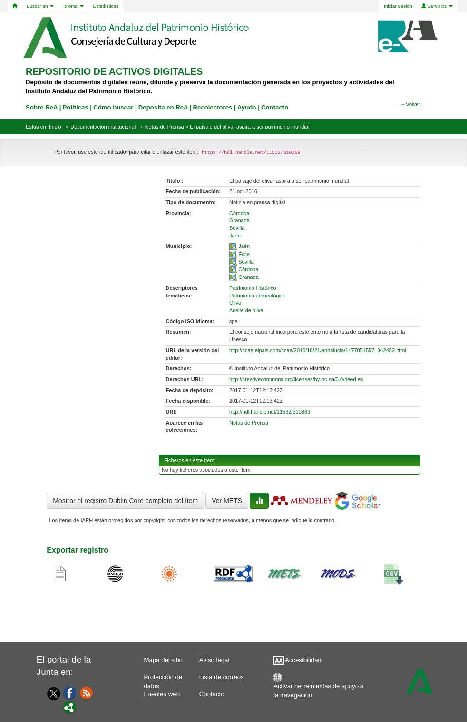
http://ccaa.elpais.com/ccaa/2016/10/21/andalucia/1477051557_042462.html (317, 350)
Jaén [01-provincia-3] (235, 235)
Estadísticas (105, 6)
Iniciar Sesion (398, 6)
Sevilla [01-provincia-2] (236, 228)
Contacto (211, 694)
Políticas (75, 107)
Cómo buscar (113, 107)
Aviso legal (214, 659)
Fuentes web (162, 694)
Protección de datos (163, 679)
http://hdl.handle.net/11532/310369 (269, 412)
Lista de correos (221, 677)
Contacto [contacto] (274, 107)
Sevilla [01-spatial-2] (245, 262)
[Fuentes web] (86, 692)
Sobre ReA (42, 107)
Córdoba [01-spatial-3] (248, 269)
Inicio (55, 126)
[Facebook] (70, 692)
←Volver (410, 104)
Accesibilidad (303, 659)
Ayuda (246, 107)
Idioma (73, 6)
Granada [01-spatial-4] (248, 277)
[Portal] (70, 707)
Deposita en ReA (163, 107)
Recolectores (213, 107)
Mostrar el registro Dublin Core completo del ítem (125, 500)
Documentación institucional (103, 126)
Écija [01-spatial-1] (244, 254)
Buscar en (40, 6)
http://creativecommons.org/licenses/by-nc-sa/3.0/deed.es (296, 379)
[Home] (15, 6)
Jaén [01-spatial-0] (244, 246)
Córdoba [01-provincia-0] (239, 213)
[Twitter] (51, 693)
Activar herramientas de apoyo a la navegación (318, 688)
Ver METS (227, 500)
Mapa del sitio (163, 659)
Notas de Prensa (164, 126)
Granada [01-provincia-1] (239, 220)
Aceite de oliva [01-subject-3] (246, 310)
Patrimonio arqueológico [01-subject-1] (257, 295)
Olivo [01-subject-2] (235, 303)
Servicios (437, 6)
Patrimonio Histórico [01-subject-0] (252, 288)
